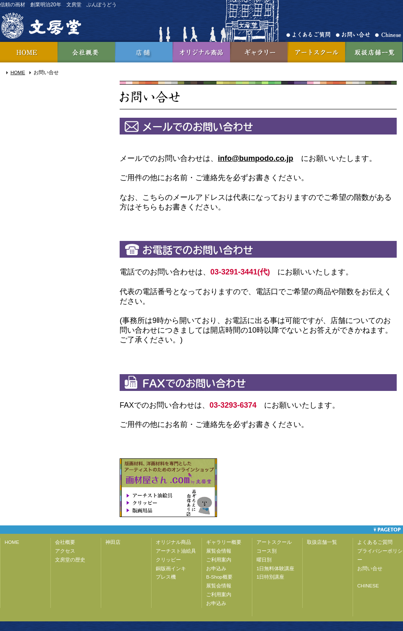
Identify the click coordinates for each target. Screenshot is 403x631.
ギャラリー (259, 52)
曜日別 (264, 559)
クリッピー (168, 559)
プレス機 (166, 576)
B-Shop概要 (219, 576)
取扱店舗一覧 (374, 52)
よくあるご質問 (311, 35)
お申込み (216, 568)
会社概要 (86, 52)
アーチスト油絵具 (176, 550)
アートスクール (316, 52)
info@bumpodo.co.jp (255, 158)
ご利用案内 (218, 559)
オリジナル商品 (201, 52)
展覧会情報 (218, 550)
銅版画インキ (171, 568)
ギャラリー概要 (223, 542)
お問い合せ (369, 568)
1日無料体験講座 (275, 568)
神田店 (144, 52)
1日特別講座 (270, 576)
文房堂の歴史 (70, 559)
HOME (29, 52)
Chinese (388, 35)
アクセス (65, 550)
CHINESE (368, 585)
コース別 (266, 550)
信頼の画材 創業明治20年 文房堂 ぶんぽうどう (58, 5)
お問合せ (355, 35)
